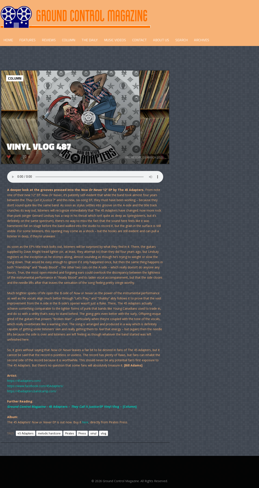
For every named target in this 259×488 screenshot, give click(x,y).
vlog (103, 433)
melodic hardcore (49, 433)
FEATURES (27, 40)
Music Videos (115, 40)
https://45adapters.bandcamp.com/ (31, 391)
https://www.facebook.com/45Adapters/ (35, 386)
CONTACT (139, 40)
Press (82, 433)
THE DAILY (89, 40)
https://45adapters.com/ (24, 381)
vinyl (93, 433)
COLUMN (68, 40)
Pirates (69, 433)
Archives (201, 40)
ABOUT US (161, 40)
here (85, 422)
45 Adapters (26, 433)
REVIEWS (49, 40)
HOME (8, 40)
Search (181, 40)
